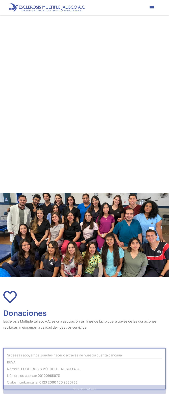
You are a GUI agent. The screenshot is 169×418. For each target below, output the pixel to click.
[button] (152, 7)
